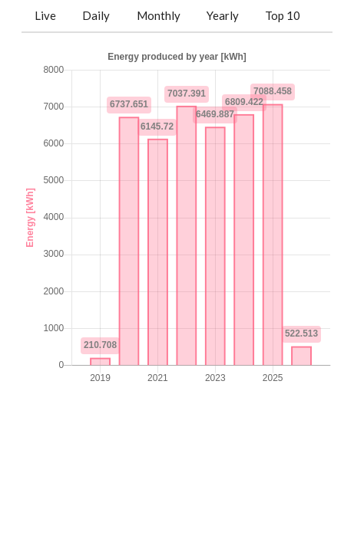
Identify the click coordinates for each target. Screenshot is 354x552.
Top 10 (282, 15)
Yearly (223, 15)
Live (45, 15)
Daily (96, 15)
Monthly (158, 15)
